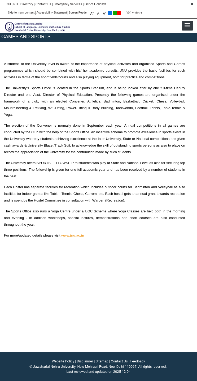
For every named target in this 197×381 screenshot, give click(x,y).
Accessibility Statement (52, 12)
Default (110, 13)
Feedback (137, 361)
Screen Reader (78, 12)
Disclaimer (85, 361)
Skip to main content (21, 12)
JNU (8, 4)
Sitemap (102, 361)
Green (115, 13)
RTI (15, 4)
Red (119, 13)
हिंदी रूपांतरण (134, 12)
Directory (26, 4)
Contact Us (43, 4)
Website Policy (63, 361)
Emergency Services (68, 4)
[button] (187, 25)
